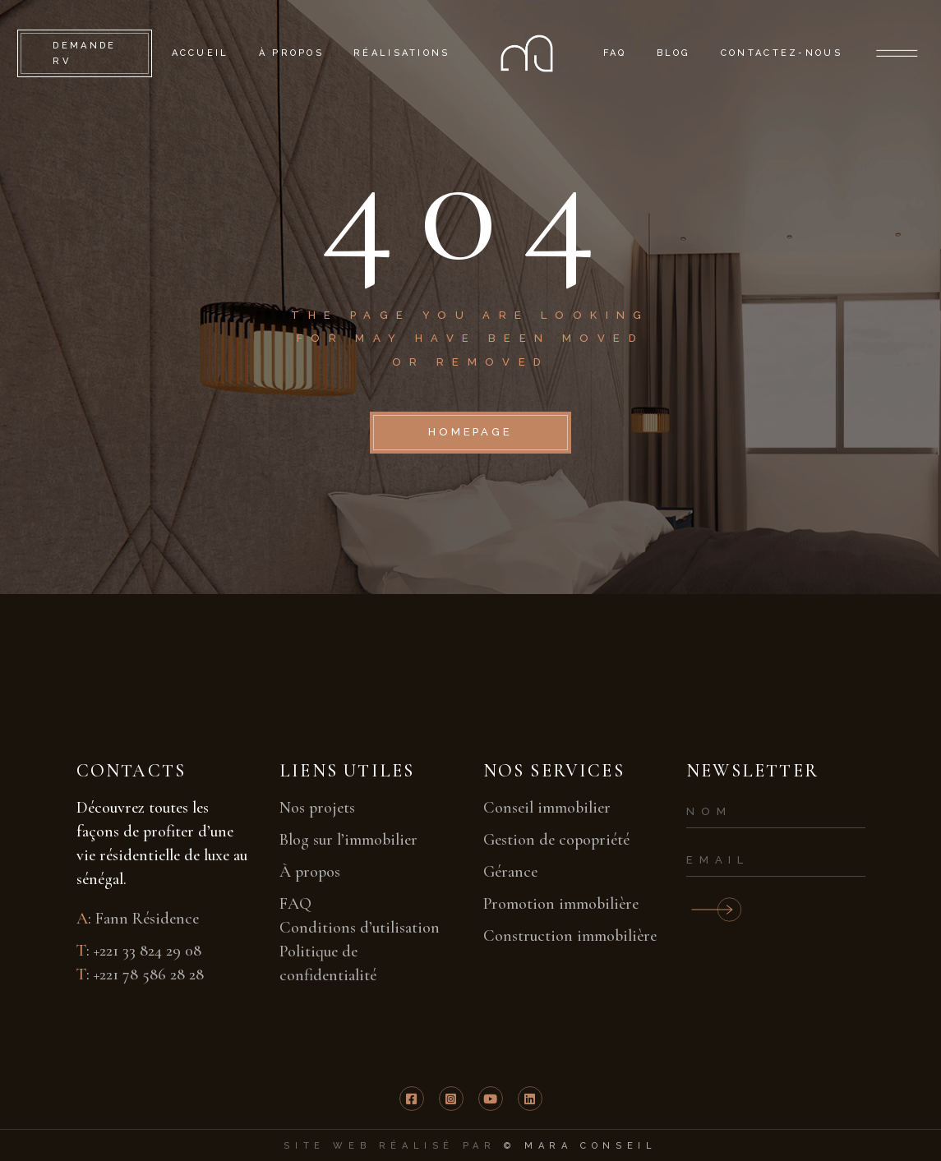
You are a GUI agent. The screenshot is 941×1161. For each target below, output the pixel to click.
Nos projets (317, 808)
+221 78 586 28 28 (149, 974)
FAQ (295, 904)
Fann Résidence (147, 918)
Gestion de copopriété (556, 840)
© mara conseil (580, 1145)
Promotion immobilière (561, 904)
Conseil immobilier (547, 808)
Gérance (510, 872)
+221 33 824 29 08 (147, 951)
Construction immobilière (570, 936)
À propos (309, 872)
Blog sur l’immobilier (348, 840)
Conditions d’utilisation (359, 928)
